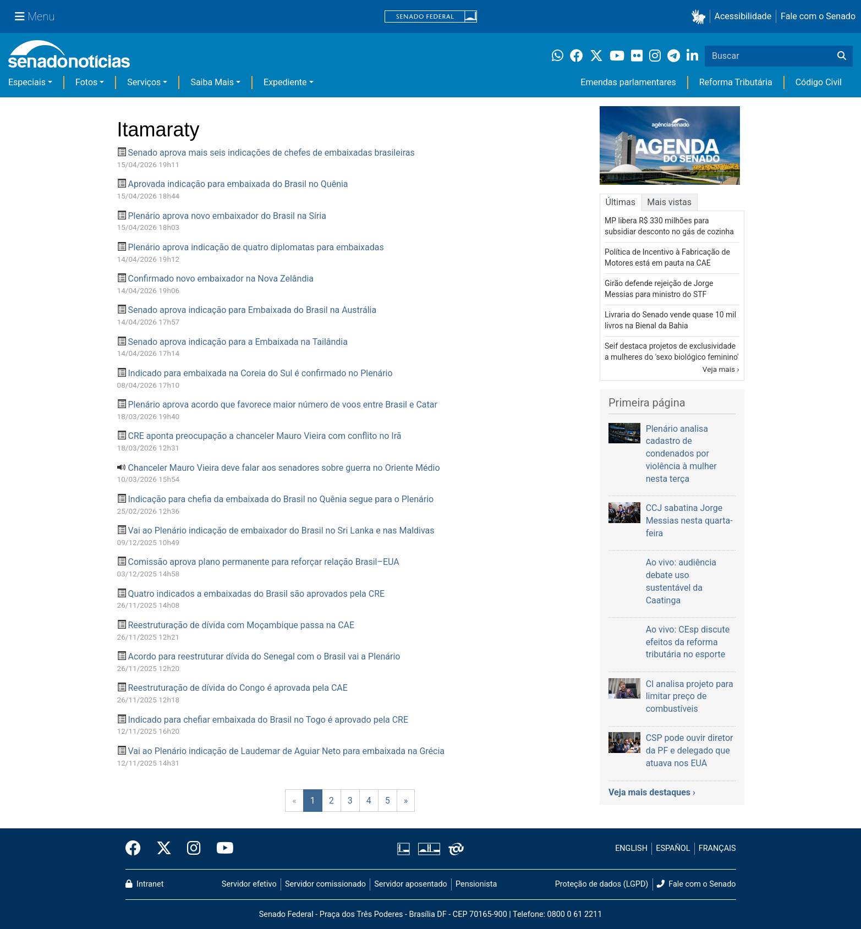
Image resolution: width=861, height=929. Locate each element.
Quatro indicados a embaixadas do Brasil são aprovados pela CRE (256, 594)
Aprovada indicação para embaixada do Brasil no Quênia (238, 184)
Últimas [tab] (620, 202)
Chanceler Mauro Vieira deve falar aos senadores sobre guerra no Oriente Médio (284, 468)
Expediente (285, 82)
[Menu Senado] (35, 16)
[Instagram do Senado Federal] (194, 848)
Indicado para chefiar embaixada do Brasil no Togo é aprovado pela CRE (268, 719)
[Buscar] (842, 56)
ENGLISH (631, 848)
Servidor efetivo (249, 884)
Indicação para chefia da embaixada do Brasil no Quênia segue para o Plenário (281, 499)
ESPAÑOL (673, 848)
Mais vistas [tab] (669, 202)
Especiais (27, 82)
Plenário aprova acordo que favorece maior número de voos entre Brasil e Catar (282, 404)
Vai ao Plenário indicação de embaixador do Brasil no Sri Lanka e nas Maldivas (281, 530)
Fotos (86, 82)
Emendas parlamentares (628, 82)
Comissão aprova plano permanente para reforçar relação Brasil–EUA (263, 562)
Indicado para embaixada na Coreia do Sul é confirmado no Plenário (260, 373)
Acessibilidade (743, 16)
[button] (701, 16)
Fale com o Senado (818, 16)
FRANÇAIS (717, 848)
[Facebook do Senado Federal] (137, 848)
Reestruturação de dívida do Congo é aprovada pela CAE (237, 688)
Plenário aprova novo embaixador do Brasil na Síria (227, 216)
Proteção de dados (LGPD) (602, 884)
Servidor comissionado (325, 884)
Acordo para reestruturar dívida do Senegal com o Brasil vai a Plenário (264, 656)
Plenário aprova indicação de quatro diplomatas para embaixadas (255, 247)
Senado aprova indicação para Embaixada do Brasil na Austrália (252, 310)
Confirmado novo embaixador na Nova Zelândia (221, 278)
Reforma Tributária (735, 82)
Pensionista (476, 884)
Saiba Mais (212, 82)
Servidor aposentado (410, 884)
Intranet (144, 884)
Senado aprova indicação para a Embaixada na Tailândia (237, 342)
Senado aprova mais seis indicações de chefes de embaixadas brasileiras (271, 152)
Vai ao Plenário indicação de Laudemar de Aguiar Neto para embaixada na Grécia (286, 751)
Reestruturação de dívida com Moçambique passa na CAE (241, 625)
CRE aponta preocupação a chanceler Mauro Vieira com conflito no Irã (264, 436)
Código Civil (819, 82)
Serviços (144, 82)
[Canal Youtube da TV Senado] (221, 848)
